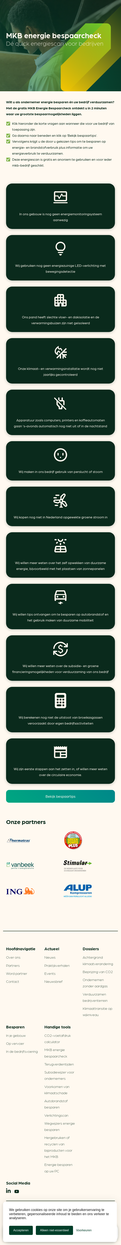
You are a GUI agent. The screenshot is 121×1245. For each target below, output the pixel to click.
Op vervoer (15, 1043)
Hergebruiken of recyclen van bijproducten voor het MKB (58, 1146)
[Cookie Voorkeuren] (84, 1230)
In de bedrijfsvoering (22, 1051)
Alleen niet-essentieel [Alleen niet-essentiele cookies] (54, 1230)
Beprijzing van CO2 (98, 971)
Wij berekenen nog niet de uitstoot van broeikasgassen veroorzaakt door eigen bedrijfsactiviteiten (61, 720)
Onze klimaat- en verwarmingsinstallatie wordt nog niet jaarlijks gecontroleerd (60, 371)
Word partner (16, 973)
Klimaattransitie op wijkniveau (97, 1011)
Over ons (13, 957)
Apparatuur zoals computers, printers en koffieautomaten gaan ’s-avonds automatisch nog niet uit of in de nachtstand (60, 423)
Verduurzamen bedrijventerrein (95, 997)
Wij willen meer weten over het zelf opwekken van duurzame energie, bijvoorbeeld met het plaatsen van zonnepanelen (60, 566)
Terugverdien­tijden (59, 1064)
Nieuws (50, 957)
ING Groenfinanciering (20, 890)
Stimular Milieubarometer (78, 865)
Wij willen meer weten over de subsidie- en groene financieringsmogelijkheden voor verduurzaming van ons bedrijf (60, 669)
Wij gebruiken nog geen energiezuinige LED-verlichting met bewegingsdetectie (60, 268)
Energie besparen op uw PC (58, 1167)
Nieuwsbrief (53, 981)
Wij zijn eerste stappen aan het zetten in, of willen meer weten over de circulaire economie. (60, 772)
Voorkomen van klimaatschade (56, 1089)
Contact (12, 981)
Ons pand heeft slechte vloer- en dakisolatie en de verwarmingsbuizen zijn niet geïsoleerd (60, 320)
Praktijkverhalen (57, 965)
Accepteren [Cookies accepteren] (21, 1230)
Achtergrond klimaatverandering (98, 960)
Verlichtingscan (56, 1115)
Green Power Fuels (73, 840)
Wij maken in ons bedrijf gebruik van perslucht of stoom (61, 472)
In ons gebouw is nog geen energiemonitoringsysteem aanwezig (60, 217)
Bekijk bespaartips (60, 796)
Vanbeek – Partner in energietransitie (20, 865)
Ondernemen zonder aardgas (95, 982)
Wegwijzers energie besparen (59, 1126)
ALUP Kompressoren (78, 890)
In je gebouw (16, 1035)
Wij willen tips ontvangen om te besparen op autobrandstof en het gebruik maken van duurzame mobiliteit (60, 617)
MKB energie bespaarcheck (55, 1052)
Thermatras (18, 840)
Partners (13, 965)
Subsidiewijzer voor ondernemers (59, 1075)
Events (50, 973)
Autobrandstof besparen (56, 1104)
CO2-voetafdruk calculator (57, 1038)
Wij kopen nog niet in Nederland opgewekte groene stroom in (61, 517)
